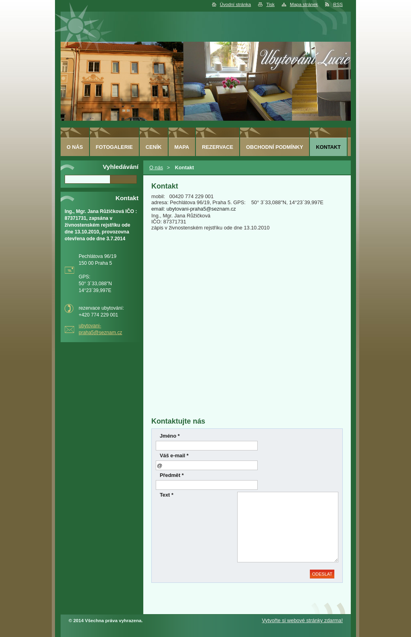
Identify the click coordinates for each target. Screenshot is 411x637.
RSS (338, 4)
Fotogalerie (114, 147)
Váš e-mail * (174, 455)
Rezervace (217, 147)
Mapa (182, 147)
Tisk (270, 4)
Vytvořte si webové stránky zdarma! (302, 620)
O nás (156, 167)
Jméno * (170, 436)
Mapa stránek (304, 4)
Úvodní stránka (235, 4)
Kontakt (328, 147)
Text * (166, 495)
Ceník (154, 147)
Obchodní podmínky (274, 147)
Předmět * (172, 475)
